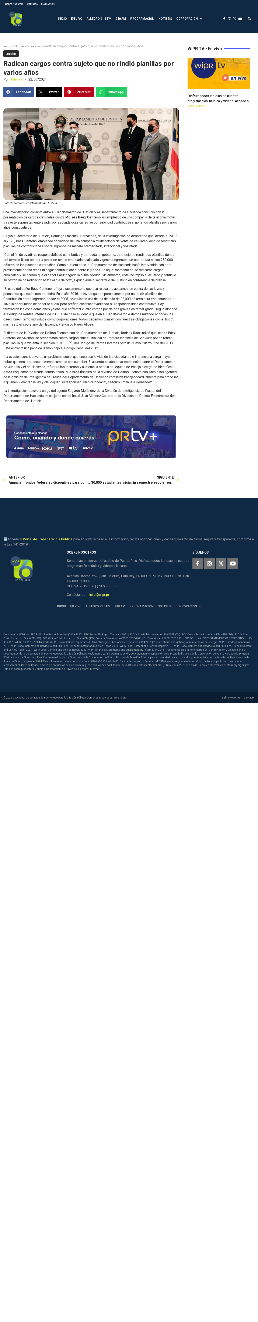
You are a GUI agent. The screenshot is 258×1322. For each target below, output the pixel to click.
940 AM (121, 18)
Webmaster (120, 697)
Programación (142, 18)
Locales (35, 46)
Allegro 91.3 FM (99, 18)
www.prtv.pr (197, 106)
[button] (249, 18)
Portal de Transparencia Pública (48, 539)
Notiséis (165, 18)
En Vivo (76, 18)
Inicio (62, 18)
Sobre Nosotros (14, 4)
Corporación (189, 19)
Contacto (32, 4)
